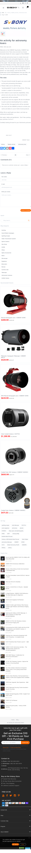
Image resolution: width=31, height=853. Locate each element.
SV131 (3, 544)
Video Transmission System (9, 238)
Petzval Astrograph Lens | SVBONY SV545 (13, 317)
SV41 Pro (24, 525)
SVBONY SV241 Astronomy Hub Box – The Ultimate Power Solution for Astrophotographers (16, 648)
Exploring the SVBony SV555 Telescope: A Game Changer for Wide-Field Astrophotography (16, 614)
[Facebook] (7, 795)
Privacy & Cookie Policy (16, 747)
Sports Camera (5, 241)
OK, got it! (15, 844)
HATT (8, 533)
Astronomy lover (22, 144)
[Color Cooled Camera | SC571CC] (15, 417)
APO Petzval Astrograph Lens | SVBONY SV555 (14, 395)
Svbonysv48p (16, 533)
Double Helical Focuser (7, 536)
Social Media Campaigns (8, 233)
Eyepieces (4, 261)
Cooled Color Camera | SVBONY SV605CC (13, 510)
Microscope (4, 258)
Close (22, 844)
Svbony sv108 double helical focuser (10, 539)
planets (21, 528)
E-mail (3, 184)
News (3, 255)
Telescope (4, 272)
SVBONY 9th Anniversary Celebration (15, 563)
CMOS (3, 533)
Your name (4, 176)
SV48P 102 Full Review (11, 700)
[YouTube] (3, 795)
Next (28, 155)
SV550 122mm (5, 278)
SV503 (22, 542)
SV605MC (24, 544)
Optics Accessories (6, 252)
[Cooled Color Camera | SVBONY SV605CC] (15, 494)
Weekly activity (11, 144)
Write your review (6, 191)
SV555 (3, 247)
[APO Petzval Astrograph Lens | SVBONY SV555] (15, 379)
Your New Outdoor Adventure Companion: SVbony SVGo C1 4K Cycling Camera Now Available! (16, 669)
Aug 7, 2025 (4, 14)
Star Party (4, 244)
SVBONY (16, 542)
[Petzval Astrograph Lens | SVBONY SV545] (15, 301)
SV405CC (4, 530)
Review (3, 266)
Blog (17, 719)
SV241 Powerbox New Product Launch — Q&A (17, 641)
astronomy (14, 528)
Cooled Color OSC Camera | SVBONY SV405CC (14, 472)
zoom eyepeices (5, 528)
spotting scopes (5, 525)
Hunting (4, 230)
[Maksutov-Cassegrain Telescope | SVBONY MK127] (15, 339)
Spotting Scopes (6, 235)
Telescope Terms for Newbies (13, 581)
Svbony (3, 144)
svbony (10, 547)
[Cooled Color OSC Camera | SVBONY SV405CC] (15, 456)
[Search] (15, 220)
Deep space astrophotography (16, 530)
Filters (3, 250)
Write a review (25, 210)
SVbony (3, 547)
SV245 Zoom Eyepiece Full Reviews (15, 599)
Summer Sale (5, 269)
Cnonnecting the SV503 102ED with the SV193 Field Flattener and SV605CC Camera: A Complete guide (17, 629)
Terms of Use (5, 747)
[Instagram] (15, 795)
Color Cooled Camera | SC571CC (10, 434)
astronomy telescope (7, 542)
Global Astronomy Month (13, 544)
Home (12, 719)
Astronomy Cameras (7, 275)
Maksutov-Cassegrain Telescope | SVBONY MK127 (13, 356)
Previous (4, 155)
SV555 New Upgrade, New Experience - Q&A (17, 682)
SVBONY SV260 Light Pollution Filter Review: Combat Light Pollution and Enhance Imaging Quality (17, 606)
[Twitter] (11, 795)
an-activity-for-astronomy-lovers (15, 722)
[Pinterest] (19, 795)
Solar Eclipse (25, 539)
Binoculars (4, 264)
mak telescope (15, 525)
